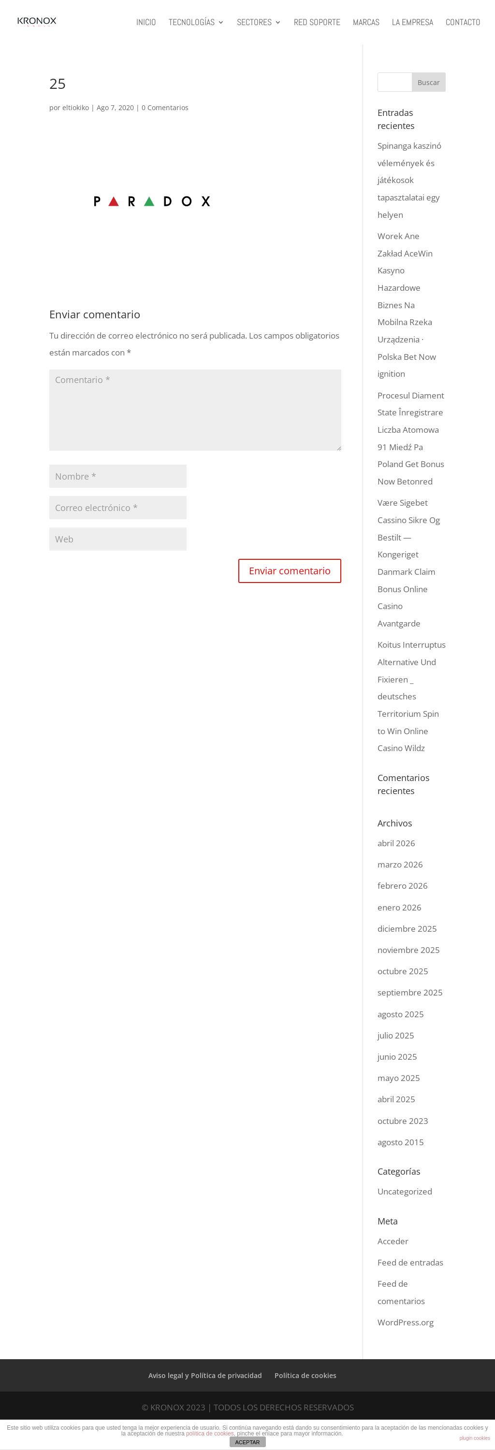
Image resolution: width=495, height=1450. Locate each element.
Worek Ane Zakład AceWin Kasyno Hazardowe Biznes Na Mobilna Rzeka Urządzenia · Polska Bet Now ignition (407, 305)
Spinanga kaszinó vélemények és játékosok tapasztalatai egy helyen (409, 180)
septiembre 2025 (410, 992)
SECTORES (254, 23)
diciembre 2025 (407, 928)
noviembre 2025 (409, 949)
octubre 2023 (403, 1120)
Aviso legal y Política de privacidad (205, 1375)
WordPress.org (406, 1322)
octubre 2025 (403, 971)
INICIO (146, 23)
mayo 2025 (399, 1077)
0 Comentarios (165, 107)
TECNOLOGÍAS (192, 23)
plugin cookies (475, 1438)
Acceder (393, 1241)
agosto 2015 (401, 1142)
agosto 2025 (401, 1014)
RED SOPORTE (317, 23)
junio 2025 (397, 1056)
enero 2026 (400, 907)
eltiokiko (75, 107)
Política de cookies (305, 1375)
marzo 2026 (400, 864)
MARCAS (366, 23)
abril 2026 (396, 843)
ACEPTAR (247, 1442)
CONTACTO (463, 23)
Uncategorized (405, 1191)
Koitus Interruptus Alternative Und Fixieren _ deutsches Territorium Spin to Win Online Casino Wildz (412, 696)
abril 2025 (396, 1099)
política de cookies (210, 1433)
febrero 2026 (403, 885)
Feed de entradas (410, 1262)
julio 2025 (396, 1035)
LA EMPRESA (412, 23)
